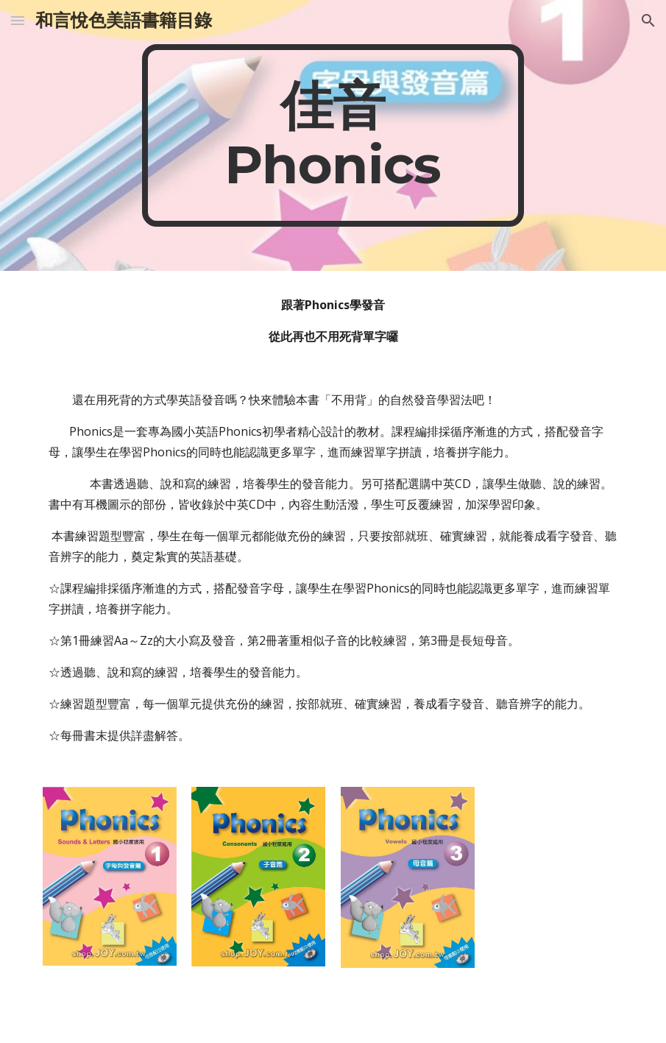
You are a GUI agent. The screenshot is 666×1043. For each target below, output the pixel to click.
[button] (17, 20)
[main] (333, 135)
